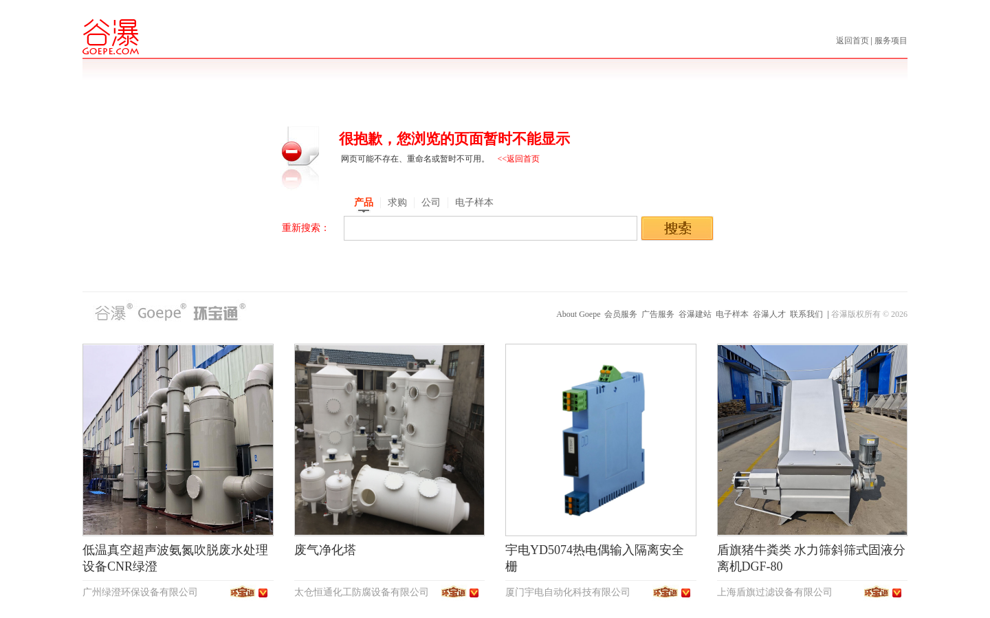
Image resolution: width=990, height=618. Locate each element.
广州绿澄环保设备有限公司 (140, 592)
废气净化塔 (325, 550)
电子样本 (732, 314)
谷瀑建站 (695, 314)
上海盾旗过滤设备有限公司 (775, 592)
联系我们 (806, 314)
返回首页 (853, 40)
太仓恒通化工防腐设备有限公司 (361, 592)
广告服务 (657, 314)
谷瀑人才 (769, 314)
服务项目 (891, 40)
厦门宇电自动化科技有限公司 (567, 592)
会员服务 (620, 314)
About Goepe (578, 314)
